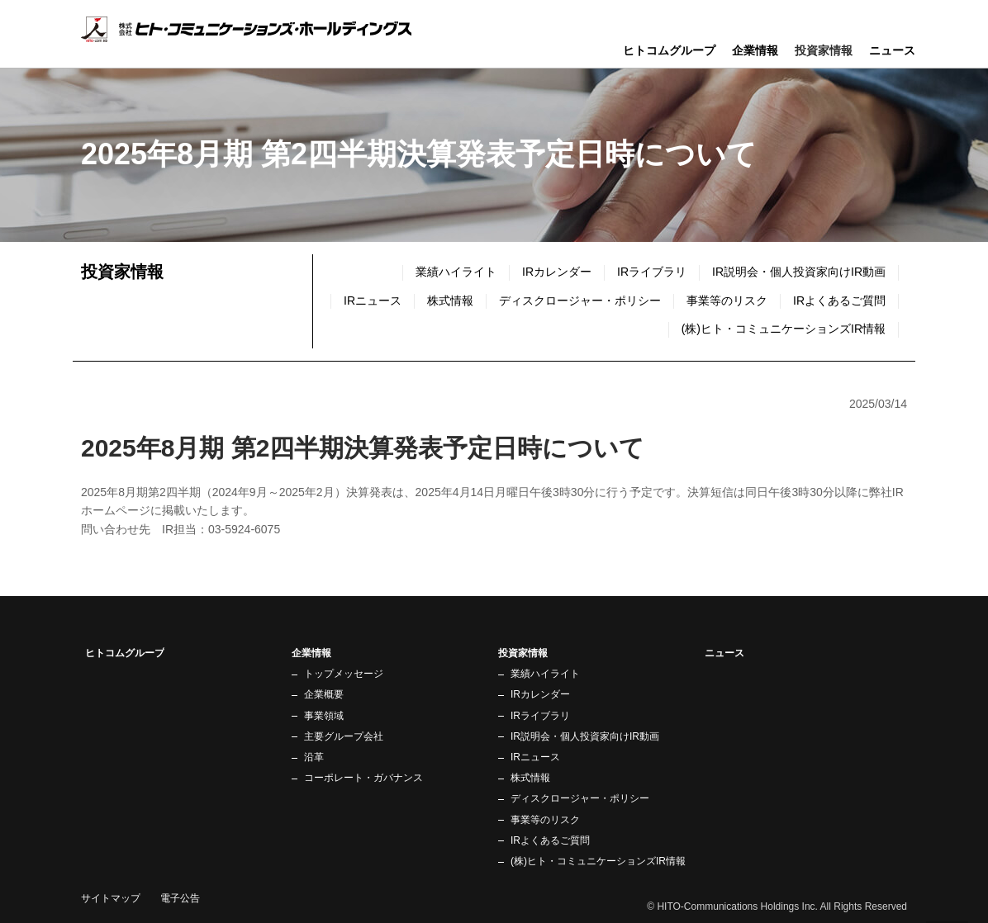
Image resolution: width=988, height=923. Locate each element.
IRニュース (535, 757)
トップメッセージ (343, 673)
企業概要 (324, 694)
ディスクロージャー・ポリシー (580, 300)
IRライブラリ (651, 271)
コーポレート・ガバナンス (363, 777)
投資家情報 (122, 272)
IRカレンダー (556, 271)
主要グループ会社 (343, 736)
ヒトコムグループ (669, 50)
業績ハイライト (456, 271)
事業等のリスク (726, 300)
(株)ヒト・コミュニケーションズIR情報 (784, 328)
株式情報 (450, 300)
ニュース (892, 50)
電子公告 (180, 898)
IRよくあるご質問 (839, 300)
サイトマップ (110, 898)
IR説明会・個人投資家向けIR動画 (799, 271)
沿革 (314, 757)
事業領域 (324, 716)
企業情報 (755, 50)
